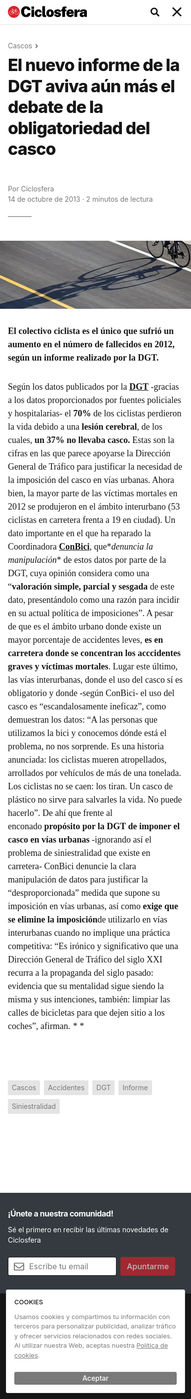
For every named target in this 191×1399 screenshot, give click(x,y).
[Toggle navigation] (177, 12)
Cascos (20, 45)
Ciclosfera (37, 188)
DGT (139, 387)
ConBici (74, 547)
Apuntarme (148, 1266)
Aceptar (95, 1378)
